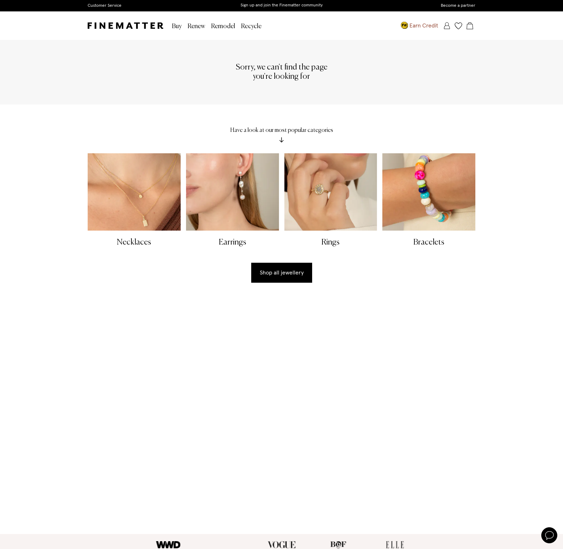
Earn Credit (419, 26)
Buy (177, 26)
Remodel (223, 26)
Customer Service (105, 6)
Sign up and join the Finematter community (282, 5)
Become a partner (458, 6)
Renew (196, 26)
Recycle (251, 26)
